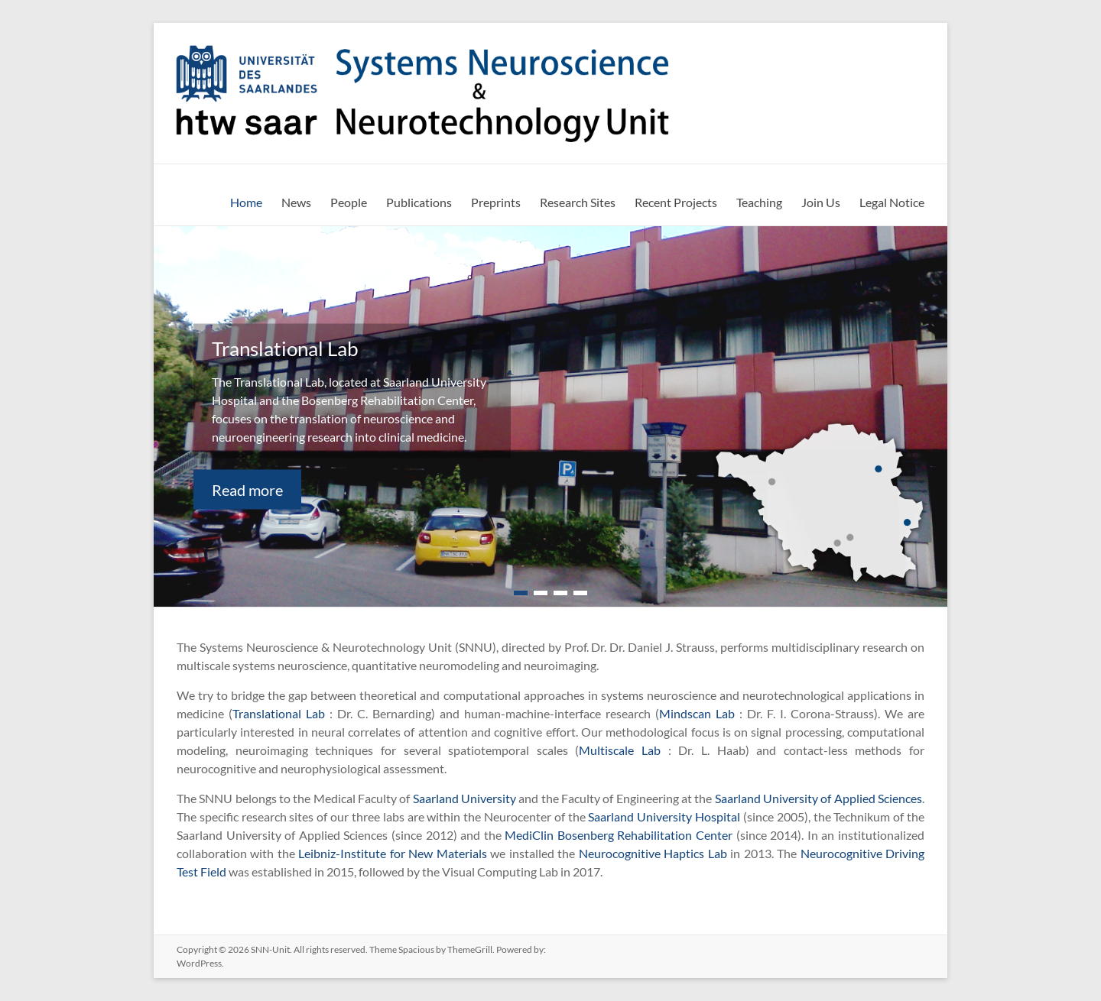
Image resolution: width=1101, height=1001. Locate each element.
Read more (247, 489)
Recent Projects (676, 202)
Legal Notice (891, 202)
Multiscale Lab (620, 750)
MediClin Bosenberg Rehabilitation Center (618, 835)
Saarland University (464, 798)
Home (246, 202)
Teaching (759, 202)
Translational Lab (278, 713)
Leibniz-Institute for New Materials (392, 853)
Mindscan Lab (697, 713)
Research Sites (577, 202)
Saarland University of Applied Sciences (818, 798)
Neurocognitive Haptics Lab (653, 853)
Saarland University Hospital (664, 816)
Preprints (496, 202)
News (296, 202)
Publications (419, 202)
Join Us (820, 202)
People (348, 202)
